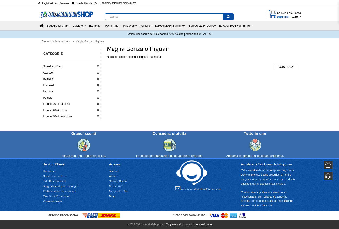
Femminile (49, 85)
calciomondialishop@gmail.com (117, 3)
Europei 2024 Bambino (56, 103)
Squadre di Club (52, 66)
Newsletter (116, 186)
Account (114, 171)
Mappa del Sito (118, 191)
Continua (286, 67)
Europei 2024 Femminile (57, 116)
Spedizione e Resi (55, 176)
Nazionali (48, 91)
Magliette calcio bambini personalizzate (189, 224)
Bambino (48, 78)
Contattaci (49, 171)
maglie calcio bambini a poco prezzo (264, 179)
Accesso (64, 3)
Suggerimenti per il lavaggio (61, 186)
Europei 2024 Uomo (55, 110)
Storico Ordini (118, 181)
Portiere (48, 97)
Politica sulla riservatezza (59, 191)
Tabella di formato (54, 181)
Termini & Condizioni (56, 196)
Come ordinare (52, 201)
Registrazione (49, 3)
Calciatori (48, 72)
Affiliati (113, 176)
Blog (112, 196)
